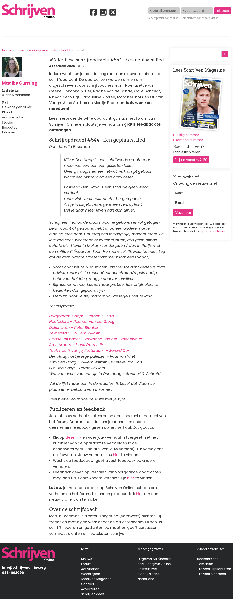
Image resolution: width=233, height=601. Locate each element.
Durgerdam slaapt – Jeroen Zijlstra (81, 315)
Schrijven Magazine (96, 579)
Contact (224, 30)
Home (7, 30)
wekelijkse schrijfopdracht (50, 50)
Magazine (172, 30)
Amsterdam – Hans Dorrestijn (76, 344)
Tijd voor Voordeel (211, 574)
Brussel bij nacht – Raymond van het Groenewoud (95, 339)
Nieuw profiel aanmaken (163, 18)
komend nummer (189, 140)
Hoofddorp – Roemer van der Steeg (81, 321)
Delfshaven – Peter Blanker (73, 327)
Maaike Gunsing (19, 83)
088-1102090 (13, 572)
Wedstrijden (103, 30)
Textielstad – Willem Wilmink (75, 333)
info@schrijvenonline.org (24, 567)
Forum (86, 564)
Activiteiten (139, 30)
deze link (73, 437)
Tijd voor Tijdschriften (214, 569)
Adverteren (90, 589)
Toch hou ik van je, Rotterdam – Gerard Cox (89, 350)
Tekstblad (205, 564)
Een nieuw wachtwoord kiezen (200, 18)
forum (20, 50)
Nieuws (86, 559)
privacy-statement (214, 231)
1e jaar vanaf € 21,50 (191, 159)
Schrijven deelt (93, 594)
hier (117, 454)
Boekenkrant (207, 559)
